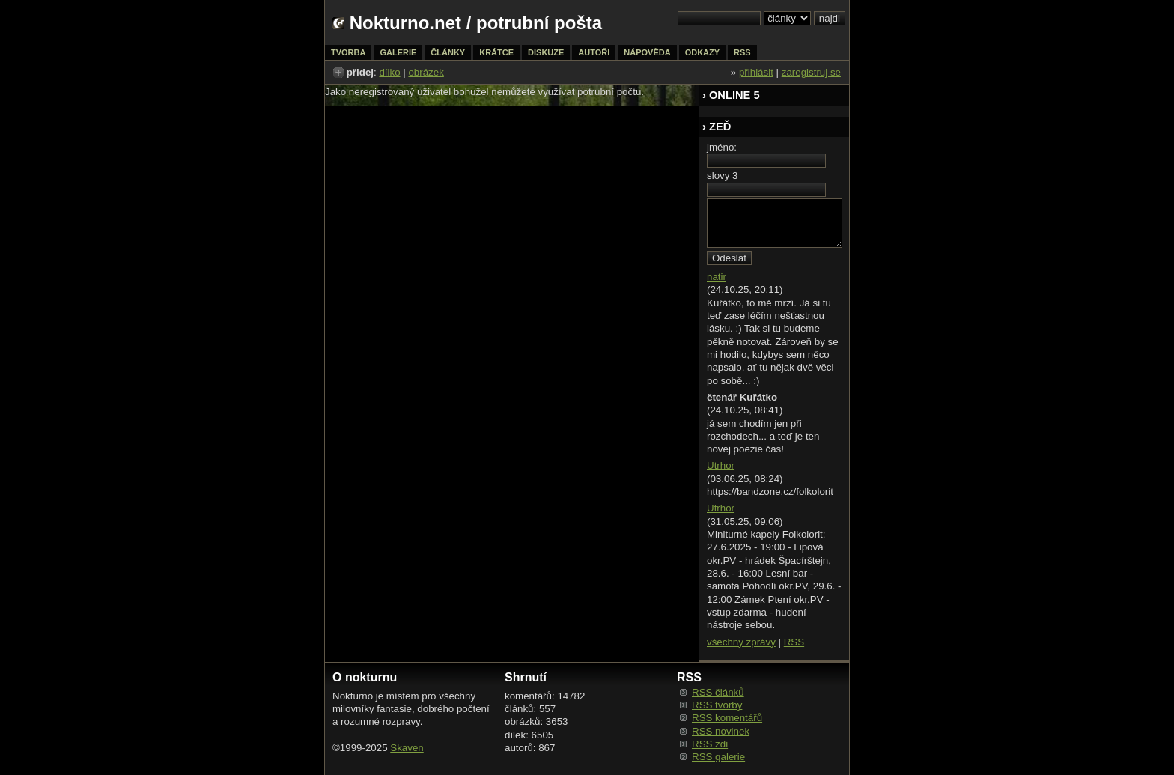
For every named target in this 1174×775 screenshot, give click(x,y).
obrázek (425, 72)
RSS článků (718, 692)
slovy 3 (722, 175)
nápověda (647, 52)
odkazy (702, 52)
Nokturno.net (405, 23)
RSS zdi (710, 744)
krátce (496, 52)
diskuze (546, 52)
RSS (794, 642)
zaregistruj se (811, 72)
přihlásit (756, 72)
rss (742, 52)
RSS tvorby (717, 705)
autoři (593, 52)
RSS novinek (720, 731)
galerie (398, 52)
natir (716, 276)
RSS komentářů (727, 717)
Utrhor (720, 465)
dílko (389, 72)
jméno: (722, 147)
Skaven (406, 747)
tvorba (348, 52)
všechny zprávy (741, 642)
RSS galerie (718, 756)
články (448, 52)
